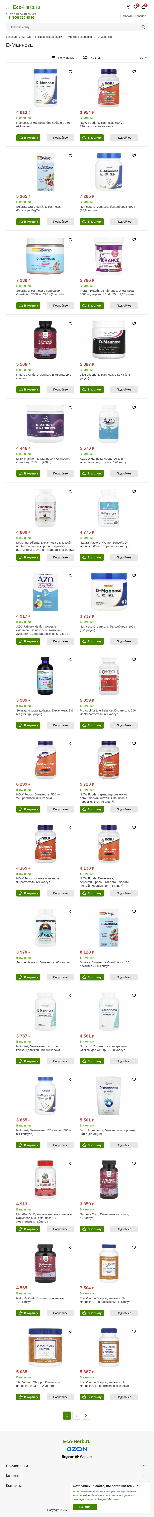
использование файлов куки (91, 1491)
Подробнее (60, 137)
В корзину (31, 137)
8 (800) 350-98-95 (21, 17)
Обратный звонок (134, 16)
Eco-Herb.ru (26, 7)
